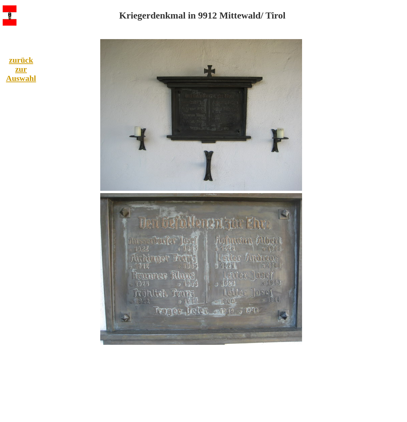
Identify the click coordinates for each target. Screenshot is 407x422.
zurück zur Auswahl (21, 69)
